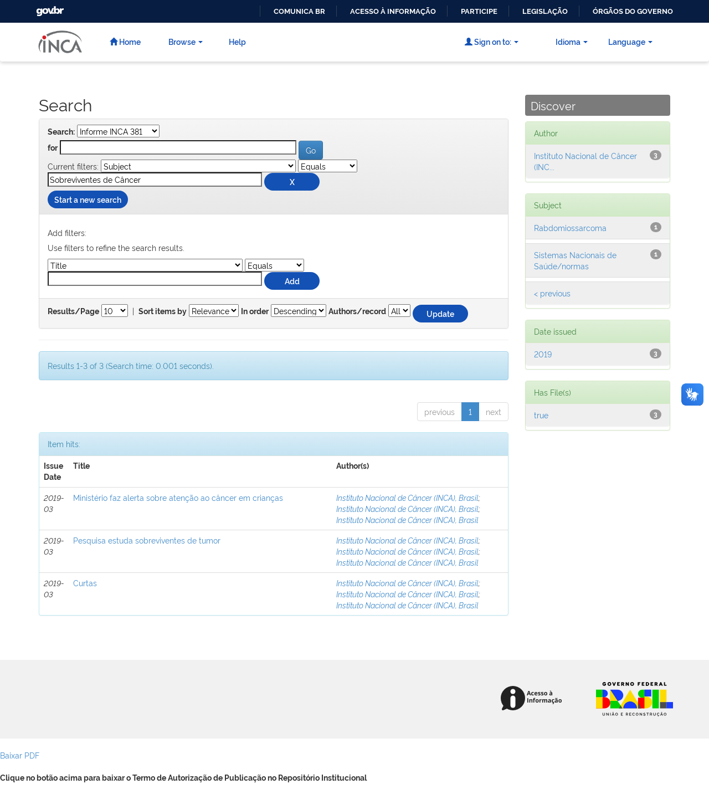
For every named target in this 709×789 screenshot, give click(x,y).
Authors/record (357, 311)
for (53, 148)
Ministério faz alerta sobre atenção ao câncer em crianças (178, 497)
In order (255, 311)
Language (630, 41)
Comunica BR (299, 11)
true (541, 414)
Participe (479, 11)
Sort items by (162, 311)
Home (125, 41)
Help (237, 41)
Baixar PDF (19, 755)
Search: (61, 131)
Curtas (85, 582)
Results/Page (73, 311)
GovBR (48, 8)
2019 (543, 354)
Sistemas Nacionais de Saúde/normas (575, 260)
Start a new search (87, 199)
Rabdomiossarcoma (570, 227)
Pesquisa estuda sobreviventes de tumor (146, 540)
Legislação (545, 11)
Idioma (572, 41)
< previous (552, 293)
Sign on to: (491, 41)
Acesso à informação (393, 11)
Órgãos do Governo (633, 11)
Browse (185, 41)
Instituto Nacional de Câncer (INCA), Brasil (407, 497)
